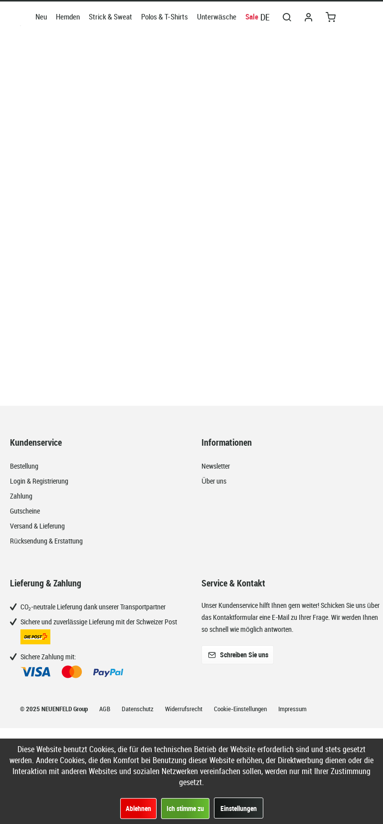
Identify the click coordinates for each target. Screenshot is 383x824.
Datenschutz (138, 708)
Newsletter (215, 466)
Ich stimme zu (185, 808)
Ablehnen (138, 808)
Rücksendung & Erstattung (46, 541)
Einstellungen (238, 808)
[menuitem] (41, 16)
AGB (105, 708)
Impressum (292, 708)
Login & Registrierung (39, 481)
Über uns (213, 481)
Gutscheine (25, 511)
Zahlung (21, 496)
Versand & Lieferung (37, 526)
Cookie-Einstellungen (241, 708)
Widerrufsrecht (184, 708)
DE (265, 17)
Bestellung (24, 466)
